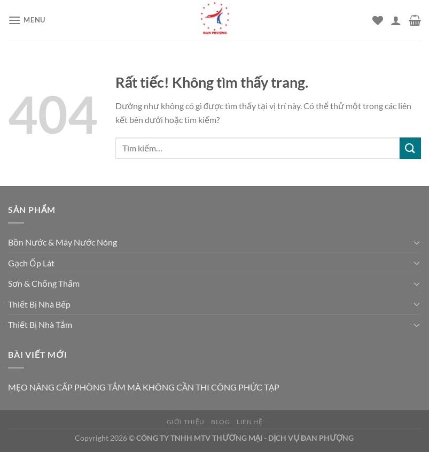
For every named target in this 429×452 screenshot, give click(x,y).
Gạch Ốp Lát (31, 263)
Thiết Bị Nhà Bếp (39, 304)
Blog (220, 422)
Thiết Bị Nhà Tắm (40, 324)
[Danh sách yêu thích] (377, 20)
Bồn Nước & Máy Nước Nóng (62, 242)
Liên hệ (249, 422)
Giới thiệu (186, 422)
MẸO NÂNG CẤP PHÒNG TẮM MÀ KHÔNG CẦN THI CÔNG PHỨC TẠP (143, 387)
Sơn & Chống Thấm (44, 283)
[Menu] (26, 20)
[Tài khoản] (396, 20)
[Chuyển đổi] (416, 242)
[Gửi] (410, 147)
